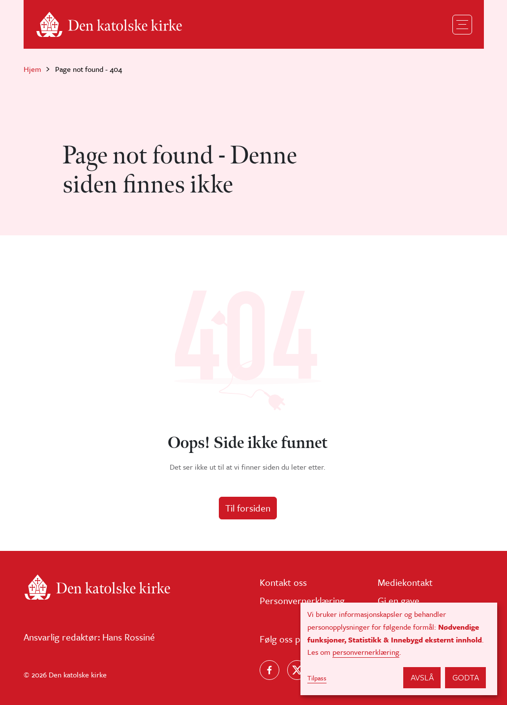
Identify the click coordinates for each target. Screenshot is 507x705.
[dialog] (398, 649)
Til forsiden (247, 507)
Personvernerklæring (302, 600)
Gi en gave (398, 600)
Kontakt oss (283, 582)
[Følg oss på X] (297, 670)
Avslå (422, 677)
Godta (465, 677)
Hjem (32, 69)
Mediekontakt (405, 582)
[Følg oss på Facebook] (269, 670)
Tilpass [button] (317, 678)
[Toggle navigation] (462, 24)
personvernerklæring (365, 651)
